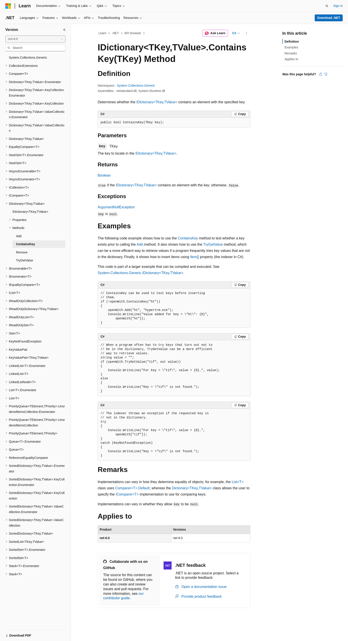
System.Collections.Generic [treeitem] (28, 57)
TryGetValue (213, 244)
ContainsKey (188, 238)
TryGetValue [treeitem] (24, 260)
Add (139, 244)
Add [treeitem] (19, 236)
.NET (115, 33)
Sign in (338, 6)
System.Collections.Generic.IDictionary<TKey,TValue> (140, 273)
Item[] (194, 257)
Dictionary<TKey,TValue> (192, 488)
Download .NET (328, 18)
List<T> (237, 482)
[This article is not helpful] (325, 74)
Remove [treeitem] (22, 252)
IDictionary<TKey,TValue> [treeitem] (30, 211)
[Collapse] (64, 30)
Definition (292, 41)
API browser (132, 33)
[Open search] (326, 6)
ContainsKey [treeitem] (25, 244)
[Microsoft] (8, 6)
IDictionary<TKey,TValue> (156, 102)
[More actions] (246, 33)
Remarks (291, 53)
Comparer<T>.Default (132, 488)
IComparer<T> (127, 494)
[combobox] (35, 39)
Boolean (104, 175)
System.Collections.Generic (136, 85)
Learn (103, 33)
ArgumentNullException (116, 207)
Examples (291, 47)
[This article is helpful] (320, 74)
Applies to (291, 59)
